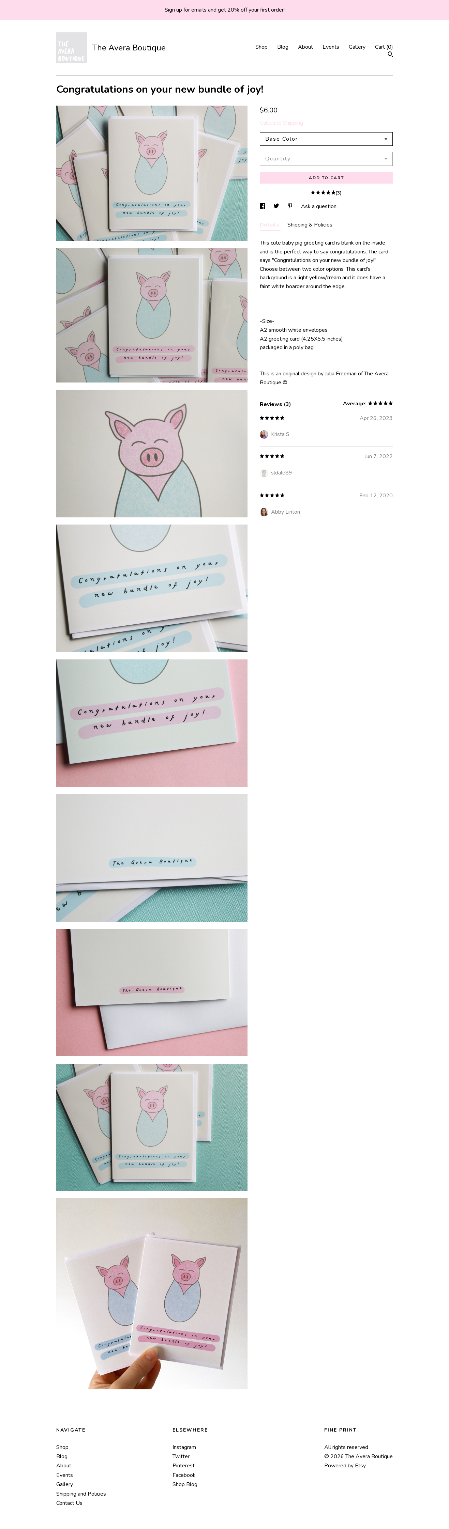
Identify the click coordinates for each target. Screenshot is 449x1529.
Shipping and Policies (81, 1494)
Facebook (184, 1475)
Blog (282, 47)
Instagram (184, 1447)
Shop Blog (185, 1484)
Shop (261, 47)
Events (331, 47)
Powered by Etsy (345, 1465)
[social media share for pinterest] (290, 206)
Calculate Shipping (281, 123)
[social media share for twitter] (277, 206)
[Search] (390, 55)
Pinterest (184, 1465)
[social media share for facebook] (263, 206)
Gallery (357, 47)
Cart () (384, 47)
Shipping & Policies (309, 225)
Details (270, 225)
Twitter (181, 1456)
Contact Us (69, 1503)
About (305, 47)
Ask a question (318, 206)
